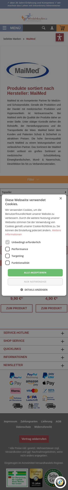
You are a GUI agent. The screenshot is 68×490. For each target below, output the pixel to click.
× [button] (60, 198)
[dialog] (34, 245)
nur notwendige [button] (35, 281)
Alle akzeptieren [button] (35, 272)
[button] (34, 289)
